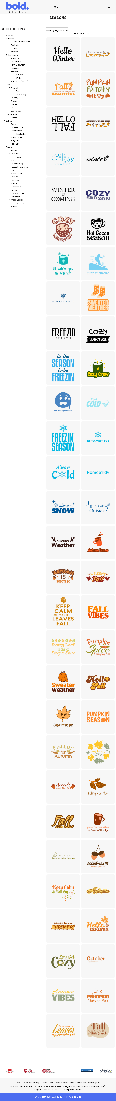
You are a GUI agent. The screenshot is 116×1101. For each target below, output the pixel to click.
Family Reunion (18, 65)
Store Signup (94, 1082)
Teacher (14, 144)
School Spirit (16, 137)
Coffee (14, 104)
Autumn (19, 74)
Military (14, 117)
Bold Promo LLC (54, 1086)
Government (11, 114)
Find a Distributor (78, 1082)
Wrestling (15, 206)
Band (13, 124)
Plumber (14, 51)
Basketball (16, 154)
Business (10, 38)
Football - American (20, 167)
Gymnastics (16, 173)
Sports (9, 147)
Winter (19, 78)
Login (108, 7)
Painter (14, 48)
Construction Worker (20, 41)
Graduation (16, 130)
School (9, 121)
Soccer (14, 183)
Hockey (14, 176)
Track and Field (18, 193)
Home (18, 1082)
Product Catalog (31, 1082)
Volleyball (15, 196)
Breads (14, 101)
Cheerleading (17, 127)
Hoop (18, 157)
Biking (13, 160)
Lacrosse (15, 180)
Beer (18, 91)
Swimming (16, 186)
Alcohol (14, 88)
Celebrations (12, 55)
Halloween (15, 68)
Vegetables (16, 111)
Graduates (21, 134)
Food (8, 84)
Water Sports (17, 200)
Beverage (15, 97)
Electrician (15, 45)
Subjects (15, 140)
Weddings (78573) (19, 81)
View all (9, 35)
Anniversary (16, 58)
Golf (13, 170)
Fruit (13, 107)
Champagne (22, 94)
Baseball (15, 150)
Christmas (16, 61)
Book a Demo (62, 1082)
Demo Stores (47, 1082)
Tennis (14, 190)
